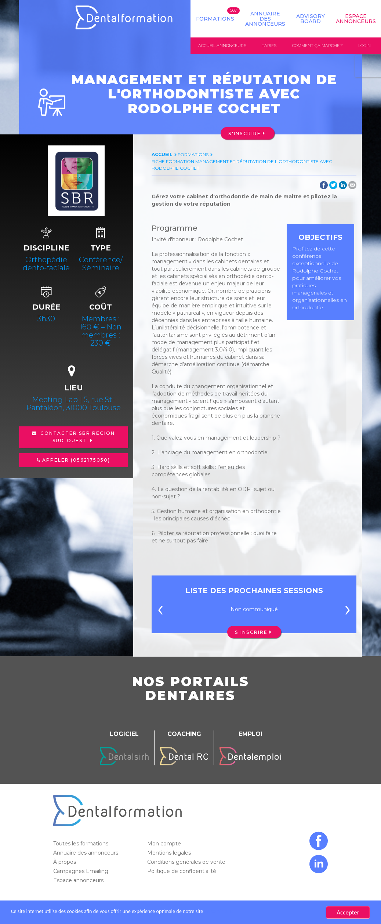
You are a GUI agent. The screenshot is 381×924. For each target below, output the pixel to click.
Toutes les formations (81, 844)
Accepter (348, 912)
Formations (215, 18)
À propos (65, 862)
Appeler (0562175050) (76, 460)
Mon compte (164, 844)
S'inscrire (245, 133)
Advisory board (310, 19)
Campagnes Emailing (81, 871)
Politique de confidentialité (182, 871)
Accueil (162, 154)
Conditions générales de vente (187, 862)
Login (364, 45)
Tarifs (269, 45)
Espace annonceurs (79, 880)
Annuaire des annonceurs (265, 18)
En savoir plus (259, 912)
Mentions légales (169, 853)
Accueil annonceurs (222, 45)
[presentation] (160, 611)
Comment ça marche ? (317, 45)
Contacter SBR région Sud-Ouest (76, 437)
